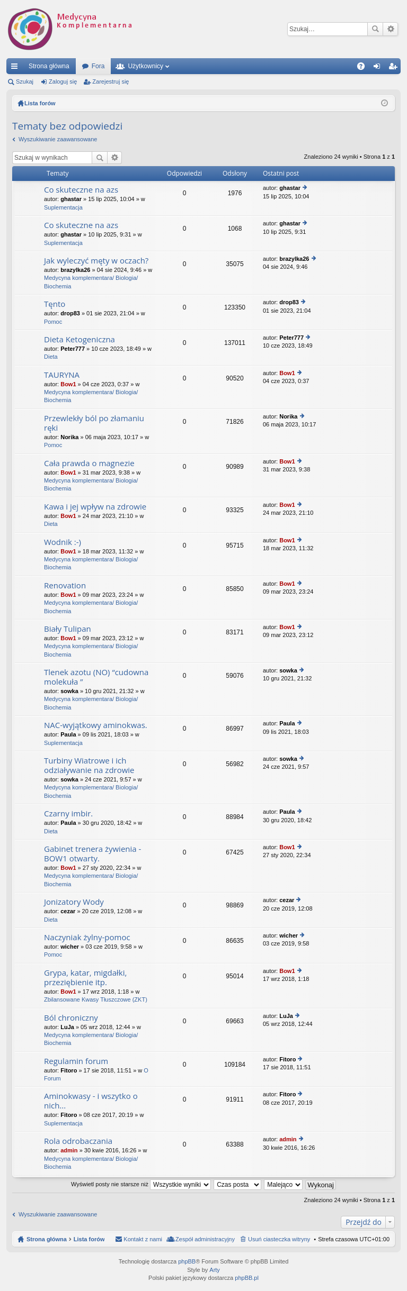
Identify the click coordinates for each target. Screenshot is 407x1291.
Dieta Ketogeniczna (79, 339)
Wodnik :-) (62, 542)
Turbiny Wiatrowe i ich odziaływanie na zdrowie (89, 765)
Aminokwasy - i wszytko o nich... (91, 1101)
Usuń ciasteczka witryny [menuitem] (279, 1239)
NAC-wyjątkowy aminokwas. (95, 725)
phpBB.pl (247, 1278)
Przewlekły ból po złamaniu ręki (94, 423)
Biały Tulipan (67, 629)
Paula (68, 734)
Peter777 (72, 349)
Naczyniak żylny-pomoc (87, 937)
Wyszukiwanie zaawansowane (390, 29)
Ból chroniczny (71, 1018)
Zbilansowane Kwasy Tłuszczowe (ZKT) (95, 999)
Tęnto (54, 304)
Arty (214, 1270)
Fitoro (68, 1070)
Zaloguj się (63, 81)
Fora (98, 66)
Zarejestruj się (110, 81)
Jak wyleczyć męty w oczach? (96, 261)
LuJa (67, 1027)
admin (68, 1150)
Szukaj (375, 29)
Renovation (65, 585)
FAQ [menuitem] (364, 68)
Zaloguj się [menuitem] (379, 68)
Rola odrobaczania (78, 1141)
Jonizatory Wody (74, 902)
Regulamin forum (76, 1061)
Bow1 (68, 384)
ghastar (71, 199)
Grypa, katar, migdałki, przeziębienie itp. (85, 977)
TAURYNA (61, 375)
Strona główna (49, 66)
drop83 (70, 313)
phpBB (187, 1261)
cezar (67, 911)
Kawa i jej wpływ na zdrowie (95, 507)
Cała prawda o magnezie (89, 463)
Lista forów (89, 1239)
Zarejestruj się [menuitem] (395, 68)
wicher (69, 946)
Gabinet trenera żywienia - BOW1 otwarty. (92, 853)
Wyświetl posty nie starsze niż (141, 1184)
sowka (69, 691)
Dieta (51, 356)
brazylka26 (75, 270)
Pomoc (53, 322)
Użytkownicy (145, 66)
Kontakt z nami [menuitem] (142, 1239)
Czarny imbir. (68, 813)
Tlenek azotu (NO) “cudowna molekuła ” (96, 677)
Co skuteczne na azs (81, 190)
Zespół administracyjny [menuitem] (205, 1239)
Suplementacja (63, 207)
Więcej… (16, 68)
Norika (69, 437)
